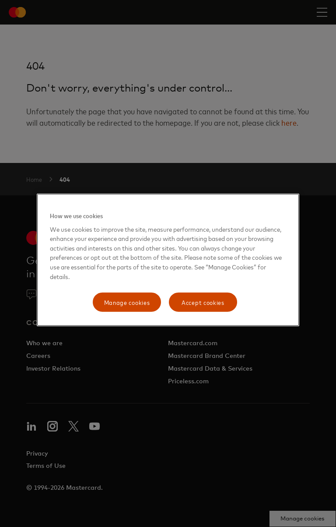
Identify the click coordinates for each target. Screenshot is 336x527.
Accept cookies (203, 302)
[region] (168, 260)
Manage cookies (127, 302)
